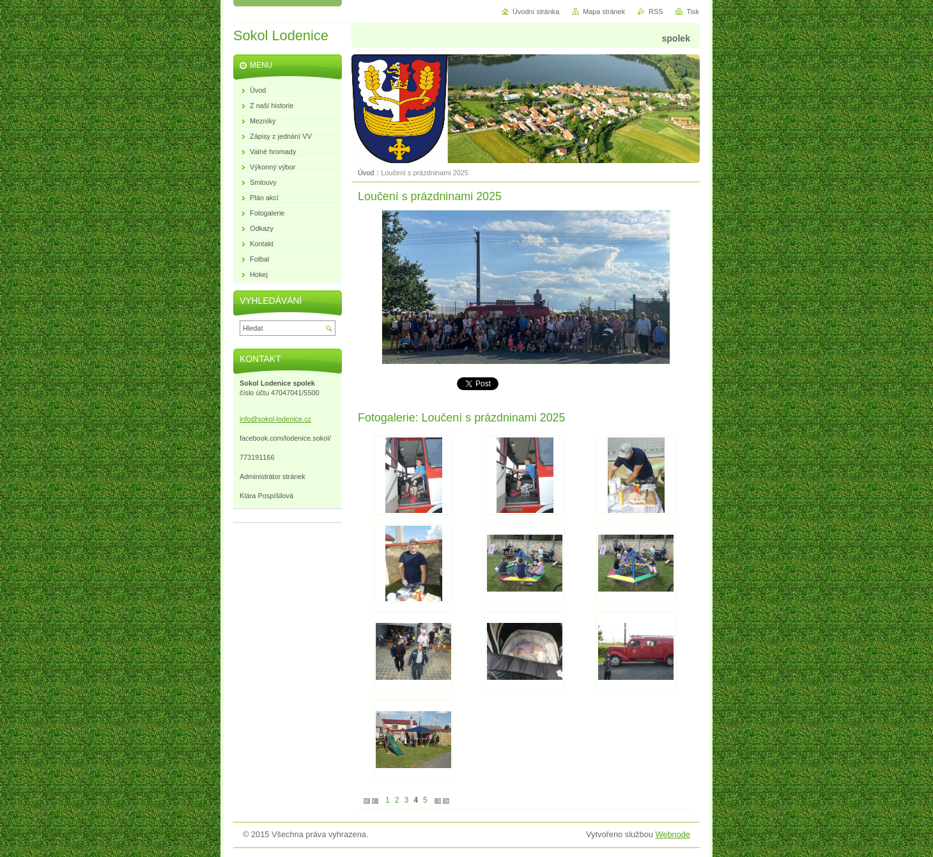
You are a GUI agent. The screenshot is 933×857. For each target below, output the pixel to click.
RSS (656, 11)
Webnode (672, 834)
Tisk (692, 11)
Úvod (366, 173)
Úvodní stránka (536, 11)
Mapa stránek (604, 11)
